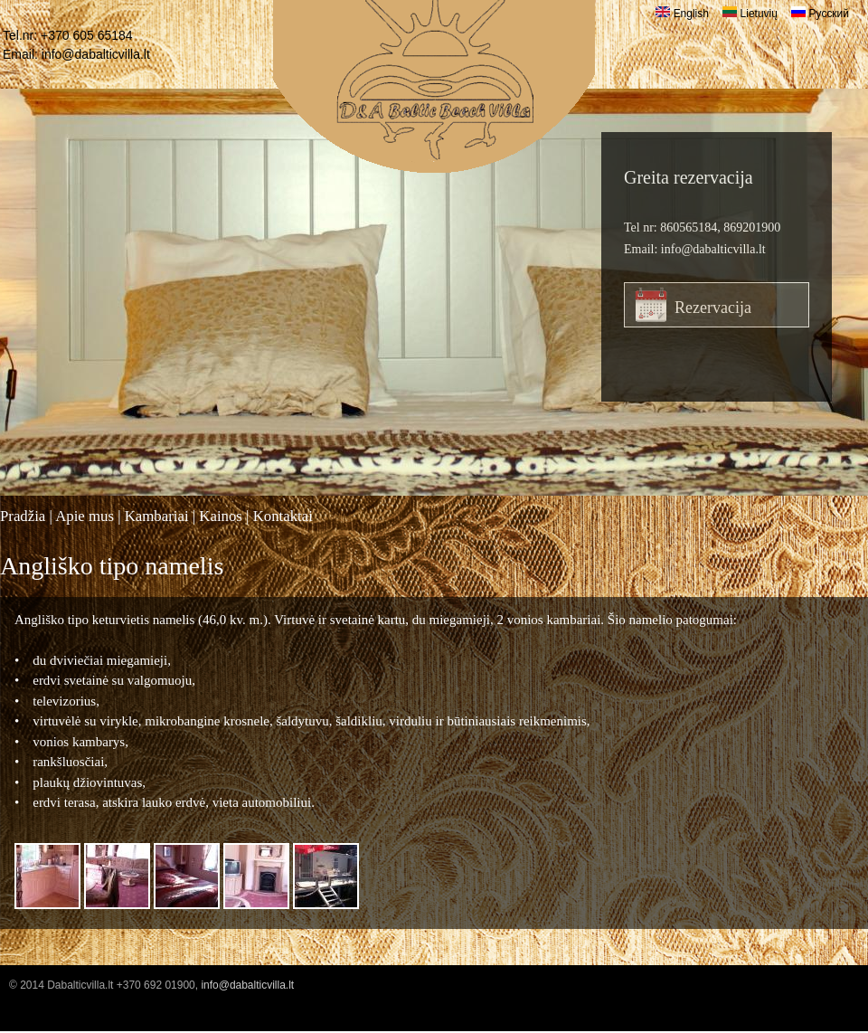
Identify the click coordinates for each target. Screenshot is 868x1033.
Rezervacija (713, 308)
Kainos (220, 516)
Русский (820, 13)
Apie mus (84, 516)
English (682, 13)
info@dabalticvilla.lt (96, 54)
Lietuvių (750, 13)
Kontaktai (283, 516)
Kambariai (157, 516)
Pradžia (22, 516)
